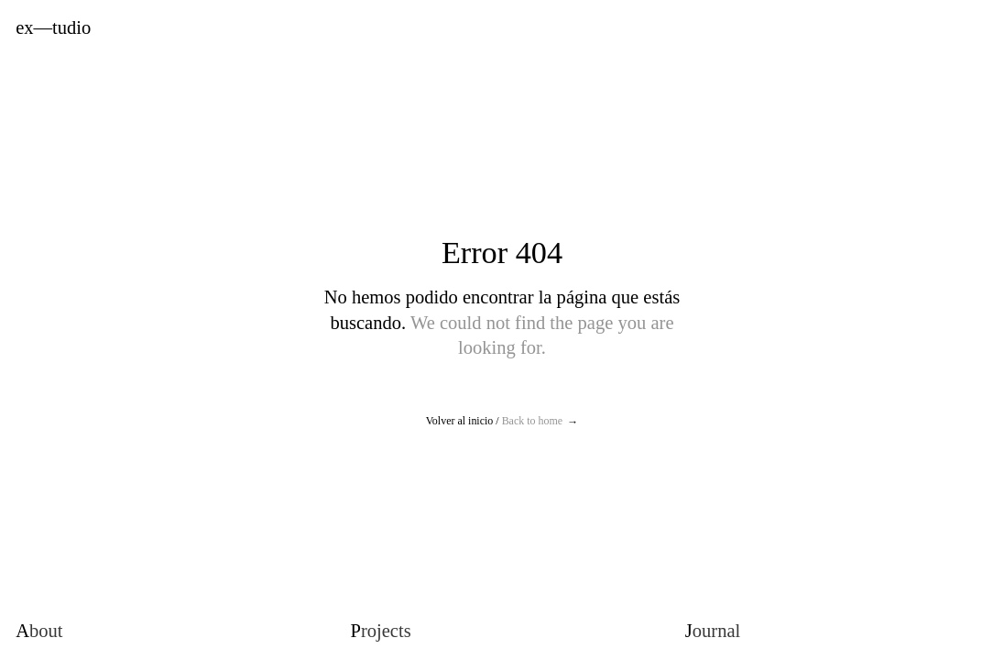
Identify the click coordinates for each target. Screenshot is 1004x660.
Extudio (53, 28)
